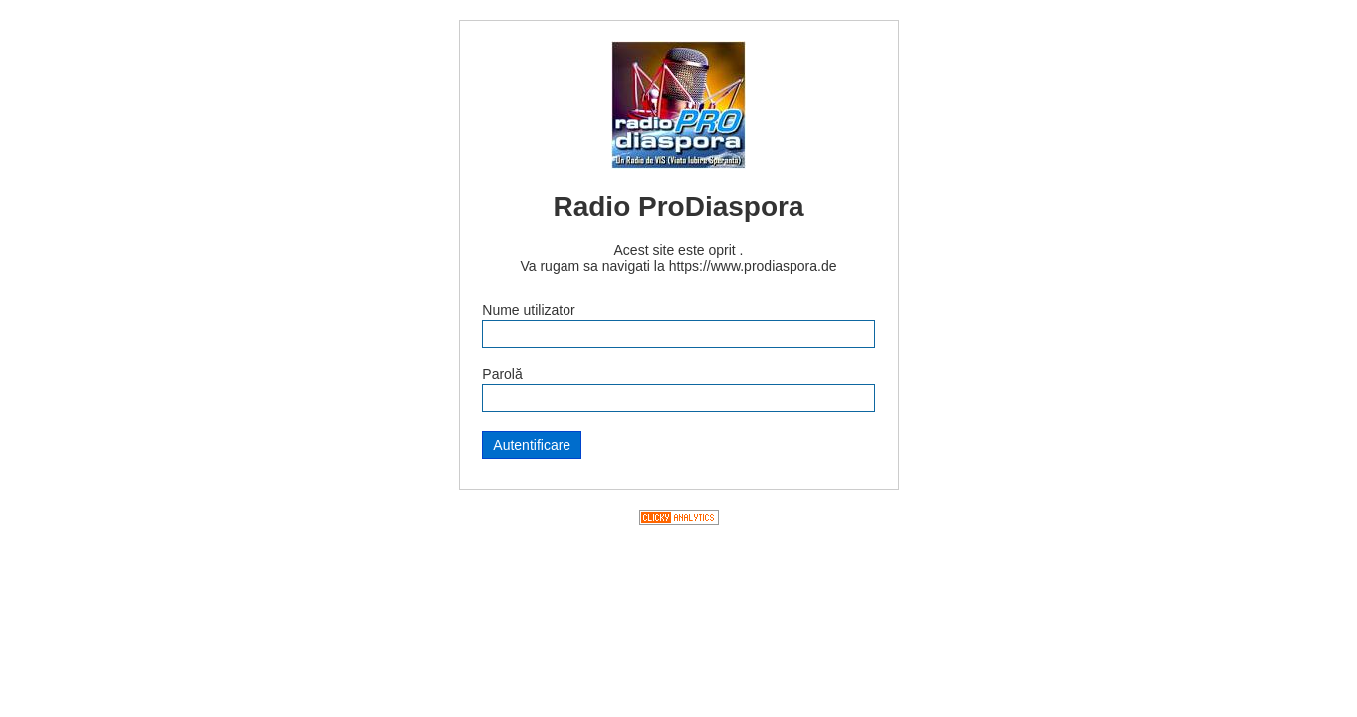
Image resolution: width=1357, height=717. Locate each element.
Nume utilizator (528, 310)
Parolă (502, 374)
